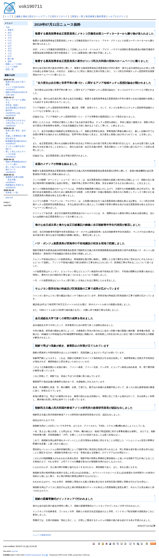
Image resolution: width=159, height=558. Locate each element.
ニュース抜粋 (12, 66)
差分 (31, 16)
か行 (10, 35)
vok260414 (11, 143)
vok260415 (11, 125)
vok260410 (11, 187)
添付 (54, 16)
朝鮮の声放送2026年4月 (16, 92)
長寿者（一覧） (13, 192)
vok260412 (11, 172)
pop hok (9, 197)
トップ (7, 16)
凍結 (25, 16)
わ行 (10, 56)
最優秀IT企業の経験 (15, 177)
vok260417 (11, 89)
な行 (10, 43)
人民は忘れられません (16, 120)
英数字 (11, 30)
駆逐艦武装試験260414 (16, 141)
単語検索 (90, 16)
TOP (8, 27)
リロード (62, 16)
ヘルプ (111, 16)
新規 (74, 16)
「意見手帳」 (12, 180)
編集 (18, 16)
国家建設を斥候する (15, 185)
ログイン (121, 16)
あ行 (10, 32)
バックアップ (43, 16)
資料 (10, 61)
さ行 (10, 38)
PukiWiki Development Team (36, 555)
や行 (10, 51)
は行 (10, 46)
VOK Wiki (10, 95)
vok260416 (11, 115)
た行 (10, 40)
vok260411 (11, 182)
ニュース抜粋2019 (42, 535)
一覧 (81, 16)
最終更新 (101, 16)
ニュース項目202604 (15, 87)
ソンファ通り (12, 164)
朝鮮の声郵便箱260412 (16, 162)
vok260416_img (13, 113)
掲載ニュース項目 (14, 64)
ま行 (10, 48)
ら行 (10, 53)
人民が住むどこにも (15, 123)
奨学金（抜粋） (13, 105)
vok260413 (11, 157)
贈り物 (11, 59)
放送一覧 (10, 69)
